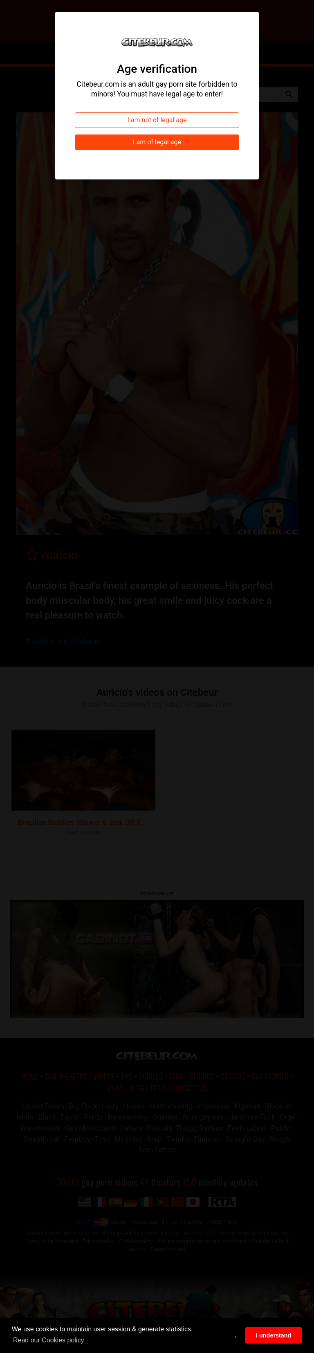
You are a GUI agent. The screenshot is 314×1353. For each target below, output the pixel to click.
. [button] (236, 1335)
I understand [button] (273, 1335)
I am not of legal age (157, 120)
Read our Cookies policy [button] (48, 1340)
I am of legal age (157, 142)
